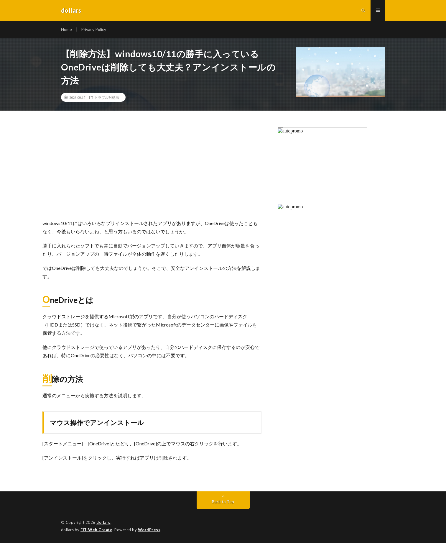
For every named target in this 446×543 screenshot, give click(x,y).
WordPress (149, 529)
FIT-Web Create (96, 529)
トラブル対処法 (106, 97)
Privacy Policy (93, 29)
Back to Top (223, 501)
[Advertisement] (151, 172)
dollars (103, 522)
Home (66, 29)
